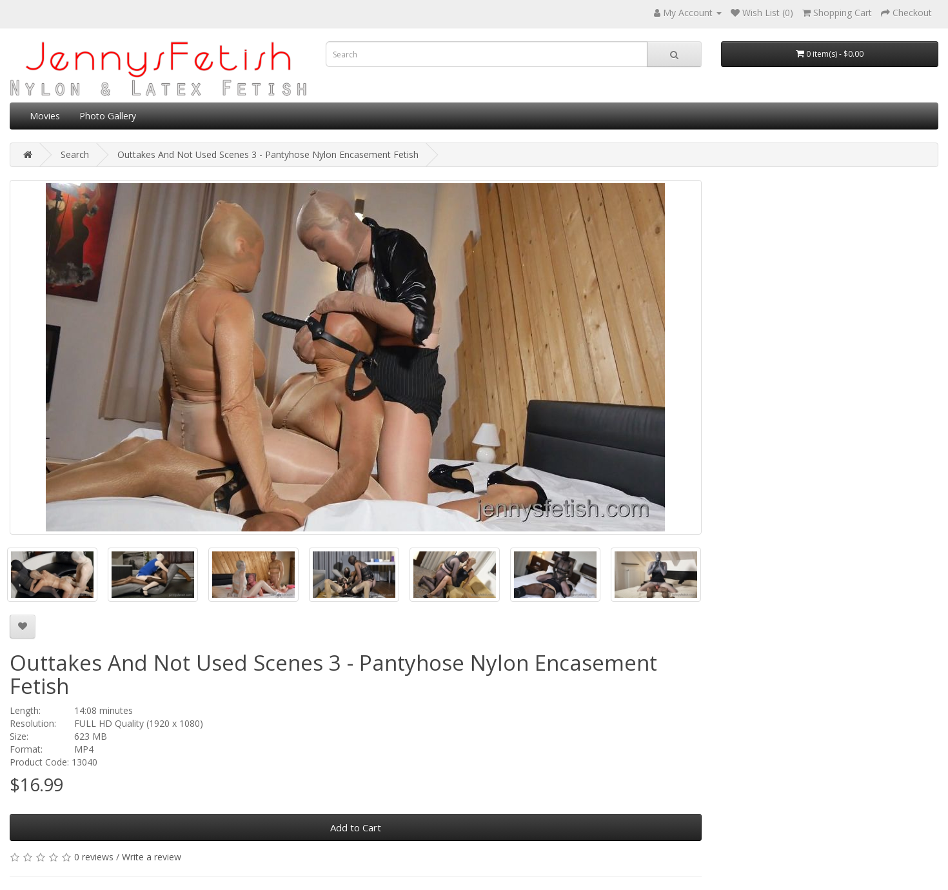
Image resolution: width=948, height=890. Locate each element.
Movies (45, 116)
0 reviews (94, 857)
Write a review (151, 857)
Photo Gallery (107, 116)
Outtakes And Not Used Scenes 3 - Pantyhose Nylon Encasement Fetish (268, 154)
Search (75, 154)
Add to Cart (355, 827)
